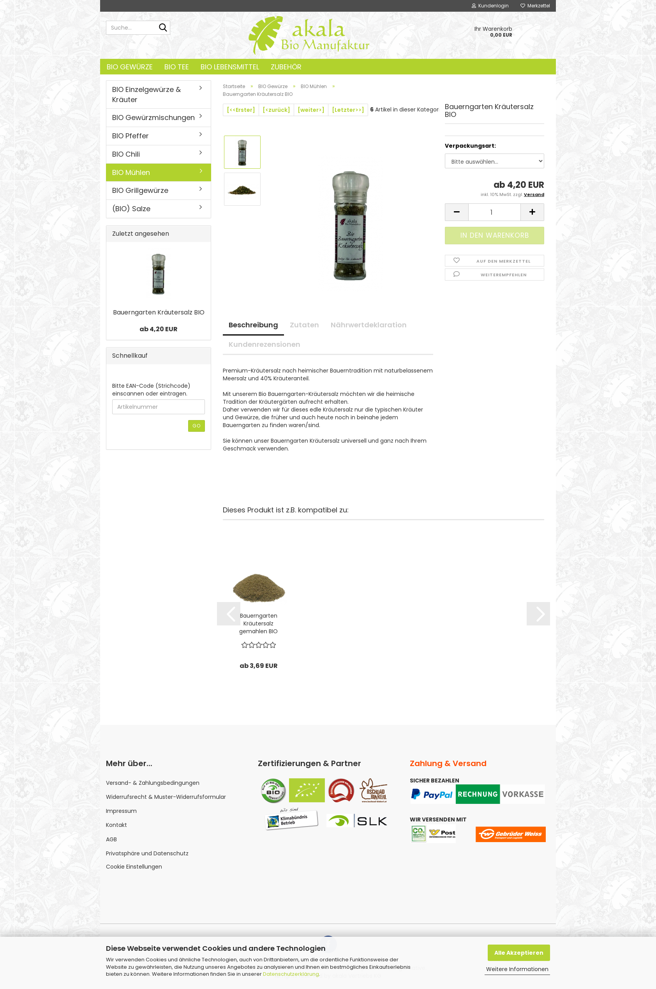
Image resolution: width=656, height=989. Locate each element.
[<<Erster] (241, 110)
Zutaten (304, 325)
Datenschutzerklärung (291, 974)
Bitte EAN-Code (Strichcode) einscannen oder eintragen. (151, 389)
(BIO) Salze (131, 209)
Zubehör (286, 67)
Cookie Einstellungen (134, 867)
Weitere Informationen (517, 969)
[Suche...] (162, 28)
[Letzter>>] (348, 110)
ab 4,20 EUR (158, 329)
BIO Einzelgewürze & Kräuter (146, 94)
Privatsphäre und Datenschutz (147, 853)
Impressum (121, 811)
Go (196, 425)
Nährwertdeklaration (369, 325)
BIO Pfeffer (130, 136)
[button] (456, 212)
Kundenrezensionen (264, 344)
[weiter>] (311, 110)
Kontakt (116, 825)
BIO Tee (176, 67)
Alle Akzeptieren (518, 953)
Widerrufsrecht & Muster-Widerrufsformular (166, 797)
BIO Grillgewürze (140, 190)
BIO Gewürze (130, 67)
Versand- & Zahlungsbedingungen (152, 783)
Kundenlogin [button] (490, 5)
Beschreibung (253, 325)
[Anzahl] (494, 212)
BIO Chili (126, 154)
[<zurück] (276, 110)
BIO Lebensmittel (230, 67)
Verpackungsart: (470, 146)
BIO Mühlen (131, 172)
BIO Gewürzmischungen (153, 117)
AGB (111, 839)
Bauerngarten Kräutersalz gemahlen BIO (258, 623)
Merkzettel (535, 5)
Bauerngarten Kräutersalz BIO (159, 312)
